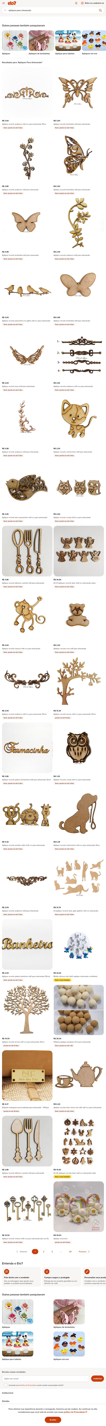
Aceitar (53, 1419)
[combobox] (5, 10)
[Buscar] (53, 10)
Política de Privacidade (28, 1385)
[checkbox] (5, 1385)
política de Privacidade (76, 1412)
